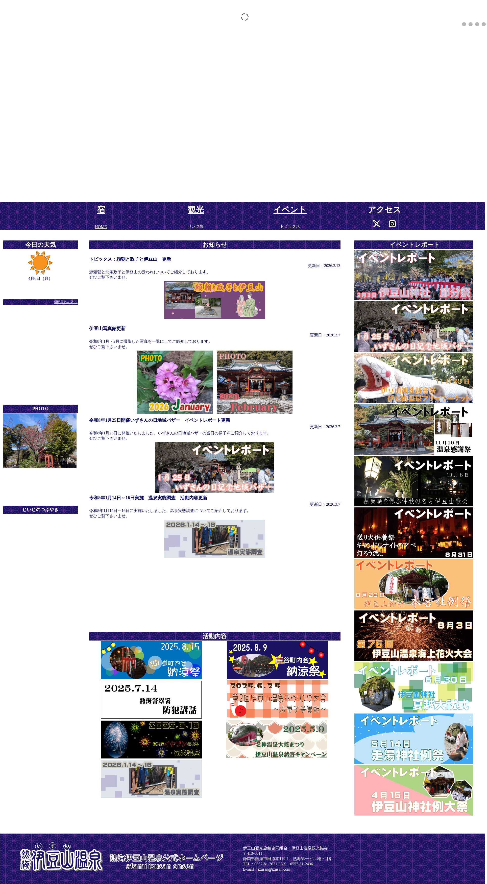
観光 (196, 209)
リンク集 (196, 226)
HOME (101, 227)
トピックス (290, 226)
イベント (290, 209)
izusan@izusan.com (274, 869)
